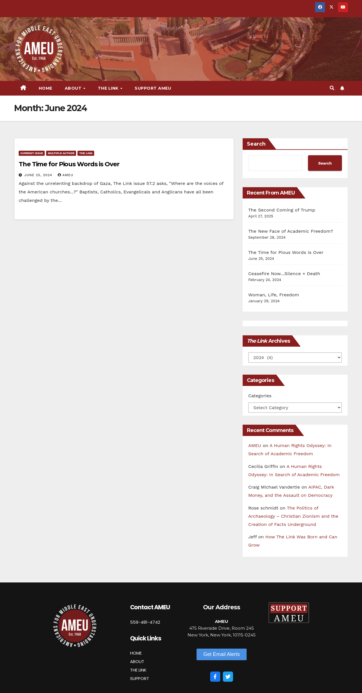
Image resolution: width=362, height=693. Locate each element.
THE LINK (138, 670)
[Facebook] (215, 677)
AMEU (66, 175)
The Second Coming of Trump (281, 210)
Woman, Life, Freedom (273, 294)
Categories (260, 395)
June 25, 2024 (39, 175)
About (74, 88)
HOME (136, 653)
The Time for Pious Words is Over (69, 164)
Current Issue (31, 153)
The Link (109, 88)
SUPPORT (139, 678)
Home (45, 88)
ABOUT (137, 661)
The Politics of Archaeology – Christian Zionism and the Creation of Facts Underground (293, 516)
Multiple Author (61, 153)
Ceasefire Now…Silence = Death (284, 273)
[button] (332, 88)
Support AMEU (153, 88)
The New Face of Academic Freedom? (290, 231)
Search (256, 144)
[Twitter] (228, 677)
